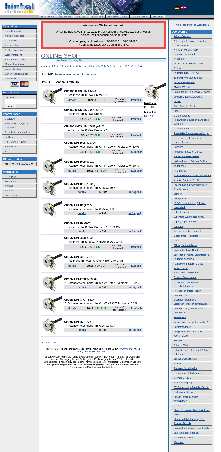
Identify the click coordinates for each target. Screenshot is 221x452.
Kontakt (9, 190)
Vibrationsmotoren (183, 437)
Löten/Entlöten (181, 212)
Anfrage (9, 185)
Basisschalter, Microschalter (188, 63)
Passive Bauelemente (185, 277)
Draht (176, 111)
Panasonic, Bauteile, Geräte (188, 263)
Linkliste (9, 137)
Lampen (178, 193)
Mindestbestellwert (15, 64)
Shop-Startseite (13, 31)
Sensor (177, 363)
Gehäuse (178, 147)
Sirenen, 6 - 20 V (182, 377)
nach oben (50, 342)
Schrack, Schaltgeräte (185, 359)
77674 (89, 205)
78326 (92, 142)
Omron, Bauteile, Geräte (186, 250)
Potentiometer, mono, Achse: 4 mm (76, 74)
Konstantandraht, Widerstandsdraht (192, 175)
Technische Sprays (183, 392)
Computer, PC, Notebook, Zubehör (192, 92)
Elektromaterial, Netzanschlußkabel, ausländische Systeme (191, 119)
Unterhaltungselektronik (186, 433)
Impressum (11, 195)
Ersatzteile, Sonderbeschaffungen (191, 133)
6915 (97, 91)
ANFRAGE (81, 16)
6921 (89, 256)
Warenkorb (10, 78)
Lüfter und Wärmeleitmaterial (189, 217)
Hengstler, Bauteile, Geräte (188, 151)
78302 (90, 184)
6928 (100, 126)
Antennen (179, 58)
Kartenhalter (180, 166)
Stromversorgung (183, 382)
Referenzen (11, 146)
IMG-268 (148, 116)
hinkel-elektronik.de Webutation (192, 25)
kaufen (135, 100)
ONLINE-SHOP (140, 16)
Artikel (8, 151)
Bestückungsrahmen (184, 82)
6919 (99, 110)
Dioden (177, 101)
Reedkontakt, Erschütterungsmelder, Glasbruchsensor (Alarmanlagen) (191, 299)
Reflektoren (180, 317)
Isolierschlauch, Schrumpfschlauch (192, 161)
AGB (136, 349)
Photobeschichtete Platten (187, 291)
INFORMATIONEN (117, 16)
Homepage (11, 176)
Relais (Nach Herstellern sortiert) (191, 322)
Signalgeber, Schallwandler (188, 373)
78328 (92, 279)
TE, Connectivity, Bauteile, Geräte (191, 387)
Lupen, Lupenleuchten (185, 221)
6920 (88, 223)
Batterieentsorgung (15, 59)
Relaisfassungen (182, 327)
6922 (91, 237)
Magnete (178, 226)
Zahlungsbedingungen (16, 73)
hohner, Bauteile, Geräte (186, 156)
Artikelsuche (11, 45)
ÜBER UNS (65, 16)
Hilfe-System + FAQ (15, 141)
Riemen (178, 340)
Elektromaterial (181, 128)
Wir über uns (11, 181)
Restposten (11, 40)
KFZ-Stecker (180, 170)
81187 (92, 161)
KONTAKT (97, 16)
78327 (90, 299)
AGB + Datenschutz (15, 50)
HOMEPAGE (48, 16)
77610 (90, 321)
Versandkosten (13, 69)
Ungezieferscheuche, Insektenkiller (192, 428)
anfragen (134, 192)
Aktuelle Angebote (14, 36)
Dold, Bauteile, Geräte (185, 106)
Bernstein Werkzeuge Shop (188, 77)
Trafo (176, 405)
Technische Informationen (18, 132)
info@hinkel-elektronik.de (91, 351)
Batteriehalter (181, 68)
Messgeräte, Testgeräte (186, 236)
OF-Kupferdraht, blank (185, 245)
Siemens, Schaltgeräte (185, 368)
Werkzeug (179, 442)
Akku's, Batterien (182, 36)
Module (177, 240)
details (72, 100)
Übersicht (10, 118)
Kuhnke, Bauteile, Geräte (187, 180)
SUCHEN (158, 16)
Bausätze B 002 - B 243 (186, 73)
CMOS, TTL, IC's (182, 87)
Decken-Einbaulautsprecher (188, 96)
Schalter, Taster (182, 345)
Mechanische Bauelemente (188, 231)
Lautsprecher (180, 198)
